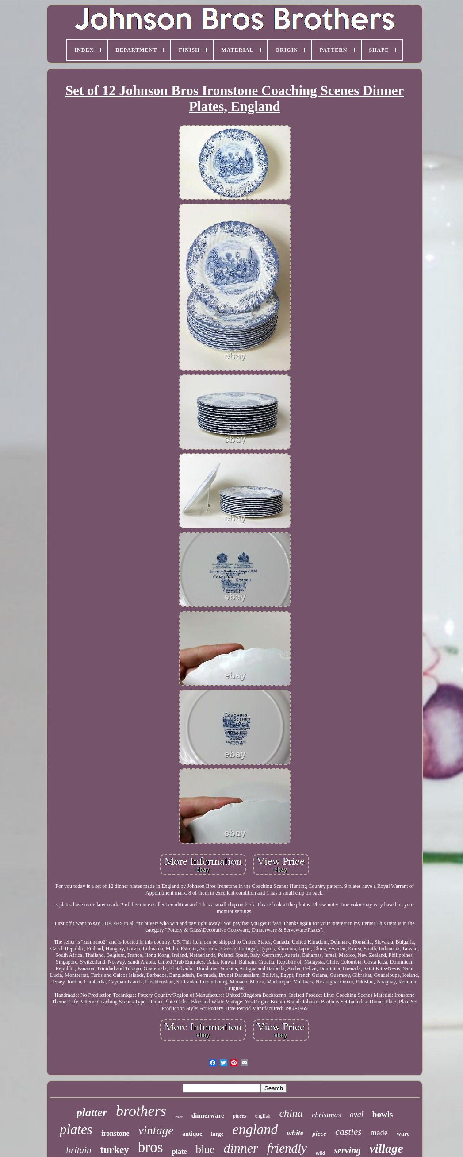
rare (179, 1117)
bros (150, 1147)
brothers (141, 1111)
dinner (240, 1148)
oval (357, 1114)
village (386, 1148)
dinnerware (207, 1115)
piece (319, 1133)
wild (320, 1153)
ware (403, 1133)
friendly (287, 1148)
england (255, 1129)
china (290, 1113)
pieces (239, 1116)
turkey (114, 1149)
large (217, 1133)
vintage (155, 1130)
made (379, 1132)
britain (78, 1150)
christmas (326, 1115)
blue (204, 1149)
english (263, 1116)
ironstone (115, 1133)
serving (347, 1150)
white (295, 1133)
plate (179, 1151)
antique (192, 1133)
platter (92, 1112)
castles (348, 1131)
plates (76, 1129)
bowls (382, 1114)
